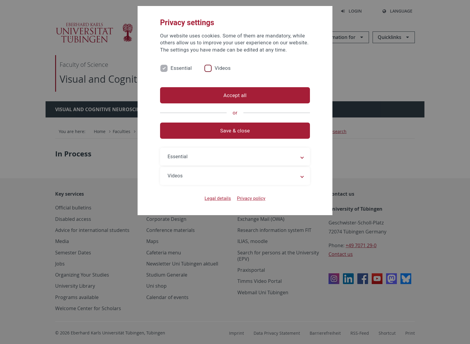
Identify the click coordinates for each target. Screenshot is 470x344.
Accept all (234, 95)
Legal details (218, 198)
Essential (181, 68)
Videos (223, 68)
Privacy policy (251, 198)
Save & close (235, 131)
